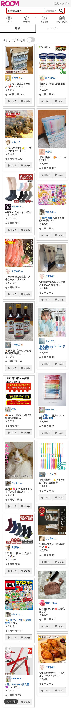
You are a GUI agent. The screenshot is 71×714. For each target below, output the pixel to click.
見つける (27, 19)
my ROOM (62, 19)
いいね (27, 101)
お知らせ (44, 19)
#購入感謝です (46, 346)
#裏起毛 (45, 349)
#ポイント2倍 (15, 620)
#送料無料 (47, 218)
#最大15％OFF (12, 684)
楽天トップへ (61, 3)
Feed (9, 19)
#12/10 (57, 346)
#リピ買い (44, 415)
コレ (13, 101)
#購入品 (25, 684)
